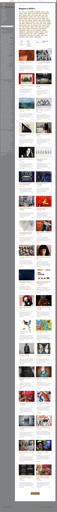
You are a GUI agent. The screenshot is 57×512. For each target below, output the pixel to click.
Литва (4, 100)
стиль (22, 41)
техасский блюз (4, 146)
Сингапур (9, 109)
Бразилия (9, 86)
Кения (10, 119)
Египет (7, 124)
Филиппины (7, 128)
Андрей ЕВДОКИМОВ (9, 39)
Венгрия (2, 88)
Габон (9, 89)
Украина (2, 114)
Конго (10, 124)
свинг (8, 144)
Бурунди (2, 87)
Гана (11, 89)
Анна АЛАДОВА (8, 41)
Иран (11, 94)
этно (6, 30)
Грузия (2, 91)
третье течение (6, 147)
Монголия (7, 126)
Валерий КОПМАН (9, 46)
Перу (2, 107)
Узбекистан (9, 113)
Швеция (7, 116)
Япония (10, 128)
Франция (2, 115)
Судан (10, 110)
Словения (6, 110)
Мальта (2, 121)
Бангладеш (3, 85)
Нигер (10, 126)
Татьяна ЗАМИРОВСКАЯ (5, 73)
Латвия (11, 99)
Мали (10, 101)
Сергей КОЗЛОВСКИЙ (5, 71)
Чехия (10, 115)
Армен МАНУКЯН (8, 42)
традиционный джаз (22, 35)
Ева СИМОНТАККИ (4, 52)
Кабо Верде (6, 96)
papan (2, 34)
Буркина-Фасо (3, 123)
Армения (2, 84)
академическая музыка (9, 132)
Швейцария (3, 116)
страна (37, 42)
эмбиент (2, 150)
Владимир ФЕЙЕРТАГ (5, 48)
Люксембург (8, 100)
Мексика (6, 102)
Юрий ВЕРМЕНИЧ (4, 75)
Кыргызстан (7, 99)
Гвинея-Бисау (3, 124)
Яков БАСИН (10, 75)
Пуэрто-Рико (3, 108)
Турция (2, 113)
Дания (5, 91)
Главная (20, 5)
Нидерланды (9, 103)
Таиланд (2, 111)
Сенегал (2, 109)
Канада (10, 97)
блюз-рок (11, 134)
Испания (10, 95)
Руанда (2, 127)
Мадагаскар (9, 120)
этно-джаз (10, 151)
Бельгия (10, 85)
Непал (2, 103)
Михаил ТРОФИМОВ (4, 62)
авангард (2, 132)
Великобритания (7, 87)
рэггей (6, 144)
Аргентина (11, 83)
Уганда (5, 113)
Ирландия (3, 95)
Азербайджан (3, 83)
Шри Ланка (6, 121)
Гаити (2, 90)
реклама (2, 155)
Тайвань (5, 111)
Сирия (5, 127)
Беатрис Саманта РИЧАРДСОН (6, 76)
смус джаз (35, 33)
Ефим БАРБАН (6, 53)
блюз (2, 30)
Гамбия (7, 123)
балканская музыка (22, 30)
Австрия (6, 82)
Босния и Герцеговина (5, 119)
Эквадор (10, 116)
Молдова (9, 102)
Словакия (2, 110)
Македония (3, 101)
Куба (4, 99)
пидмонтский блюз (9, 140)
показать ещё (36, 493)
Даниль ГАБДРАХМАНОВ (5, 77)
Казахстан (11, 96)
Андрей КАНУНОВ (4, 40)
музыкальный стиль (45, 42)
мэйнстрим (10, 136)
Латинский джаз (7, 135)
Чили (12, 115)
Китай (2, 98)
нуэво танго (6, 138)
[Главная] (12, 1)
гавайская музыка (4, 136)
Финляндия (10, 114)
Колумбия (5, 98)
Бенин (2, 86)
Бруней (9, 122)
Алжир (7, 83)
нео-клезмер (6, 137)
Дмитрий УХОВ (10, 51)
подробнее (22, 70)
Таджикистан (9, 127)
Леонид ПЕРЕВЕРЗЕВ (5, 58)
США (12, 110)
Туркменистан (9, 112)
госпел (2, 137)
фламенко (3, 148)
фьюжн (6, 148)
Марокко (2, 102)
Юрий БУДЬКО (8, 74)
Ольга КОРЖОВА (9, 67)
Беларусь (7, 85)
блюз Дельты (6, 134)
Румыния (10, 108)
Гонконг (8, 90)
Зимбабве (7, 92)
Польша (4, 107)
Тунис (5, 112)
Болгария (5, 86)
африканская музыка (5, 133)
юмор (3, 22)
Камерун (6, 97)
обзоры (23, 5)
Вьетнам (5, 89)
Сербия (5, 109)
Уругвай (5, 114)
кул (1, 135)
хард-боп (10, 148)
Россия (7, 108)
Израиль (11, 92)
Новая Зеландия (8, 104)
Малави (11, 125)
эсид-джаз (6, 150)
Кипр (2, 120)
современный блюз (6, 145)
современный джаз (4, 151)
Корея (8, 98)
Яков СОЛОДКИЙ (8, 78)
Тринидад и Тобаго (29, 23)
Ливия (9, 125)
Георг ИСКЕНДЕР (8, 49)
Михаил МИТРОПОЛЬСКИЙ (6, 61)
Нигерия (5, 103)
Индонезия (6, 94)
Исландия (7, 95)
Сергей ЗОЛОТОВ (8, 70)
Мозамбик (3, 126)
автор (28, 41)
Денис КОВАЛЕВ (4, 50)
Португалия (8, 107)
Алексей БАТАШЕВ (7, 36)
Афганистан (6, 84)
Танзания (2, 128)
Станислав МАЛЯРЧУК (8, 72)
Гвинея (10, 123)
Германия (5, 90)
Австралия (3, 82)
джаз (4, 30)
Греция (11, 90)
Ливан (2, 100)
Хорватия (6, 115)
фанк (10, 147)
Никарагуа (3, 104)
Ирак (9, 94)
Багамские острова (4, 122)
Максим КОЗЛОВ (4, 60)
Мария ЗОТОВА (10, 60)
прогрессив (21, 33)
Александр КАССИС (4, 35)
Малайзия (7, 101)
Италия (2, 96)
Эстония (47, 25)
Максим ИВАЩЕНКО (7, 59)
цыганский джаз (4, 149)
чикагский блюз (10, 149)
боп (3, 135)
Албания (10, 121)
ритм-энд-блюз (26, 33)
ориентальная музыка (8, 139)
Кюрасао (4, 120)
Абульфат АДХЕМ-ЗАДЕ (8, 34)
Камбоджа (3, 97)
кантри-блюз (3, 140)
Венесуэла (6, 88)
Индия (2, 94)
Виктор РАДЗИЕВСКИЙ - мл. (6, 47)
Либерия (5, 125)
